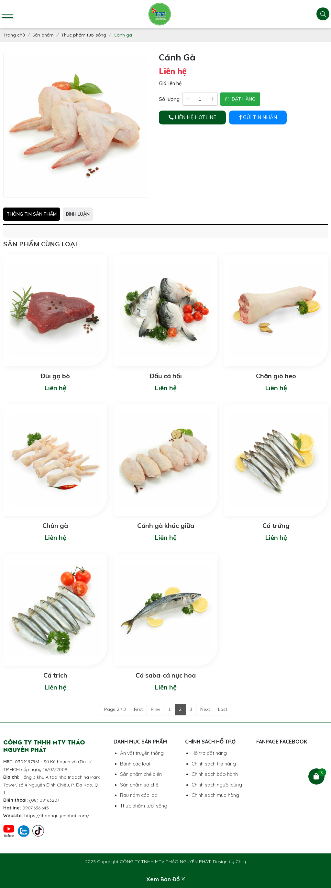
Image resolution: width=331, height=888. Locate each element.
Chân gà (55, 525)
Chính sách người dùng (217, 785)
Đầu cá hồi (165, 376)
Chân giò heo (276, 376)
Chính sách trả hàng (214, 764)
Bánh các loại (135, 764)
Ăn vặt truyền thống (142, 753)
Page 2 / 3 (115, 709)
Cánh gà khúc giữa (165, 525)
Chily (241, 861)
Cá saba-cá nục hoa (166, 675)
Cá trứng (276, 525)
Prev (155, 709)
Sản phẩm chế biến (141, 774)
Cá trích (55, 675)
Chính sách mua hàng (215, 795)
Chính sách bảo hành (215, 774)
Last (222, 709)
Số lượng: (170, 99)
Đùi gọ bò (55, 376)
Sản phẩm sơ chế (139, 785)
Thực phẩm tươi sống (143, 806)
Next (205, 709)
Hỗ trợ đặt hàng (209, 753)
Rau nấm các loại (139, 795)
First (138, 709)
